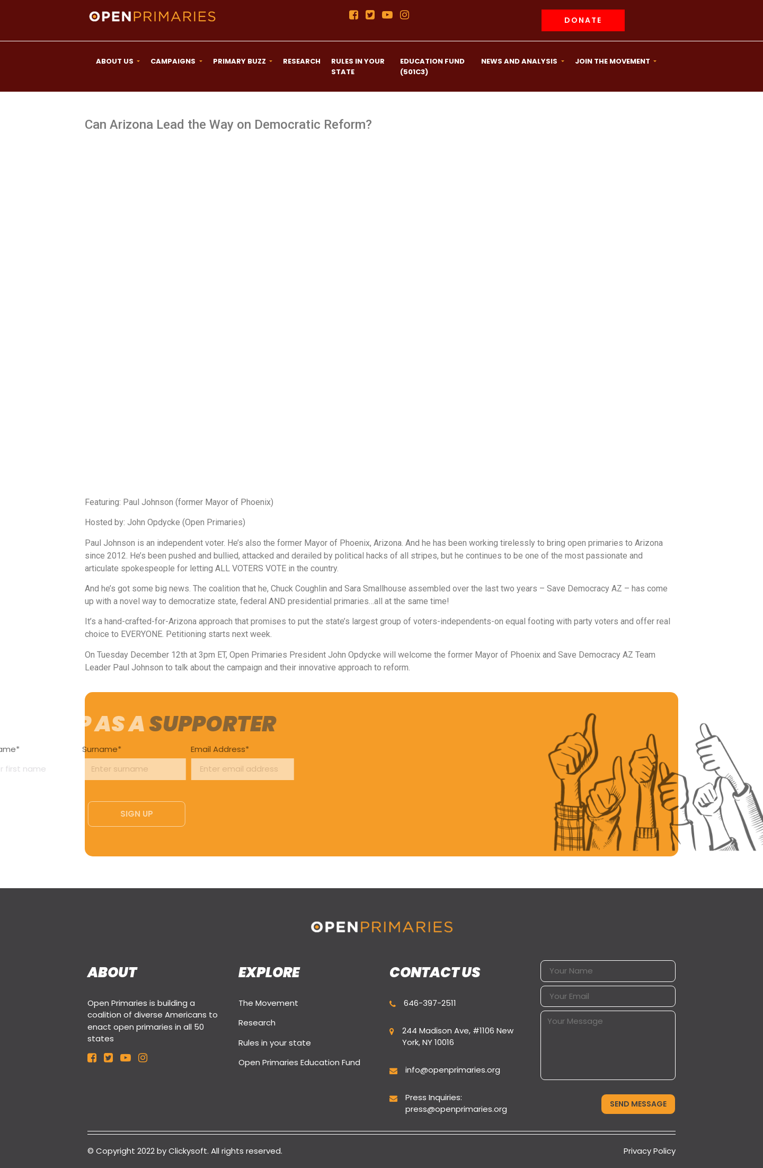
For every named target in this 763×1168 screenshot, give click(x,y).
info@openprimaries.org (452, 1069)
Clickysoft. (188, 1150)
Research (257, 1022)
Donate (583, 20)
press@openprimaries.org (456, 1108)
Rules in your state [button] (358, 66)
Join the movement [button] (613, 61)
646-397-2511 (430, 1002)
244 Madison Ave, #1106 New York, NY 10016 (457, 1036)
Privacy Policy (650, 1150)
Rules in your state (274, 1042)
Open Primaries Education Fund (299, 1062)
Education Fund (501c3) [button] (432, 66)
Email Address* (158, 759)
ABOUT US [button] (115, 61)
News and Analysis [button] (520, 61)
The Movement (268, 1002)
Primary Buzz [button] (240, 61)
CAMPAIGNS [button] (173, 61)
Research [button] (302, 61)
